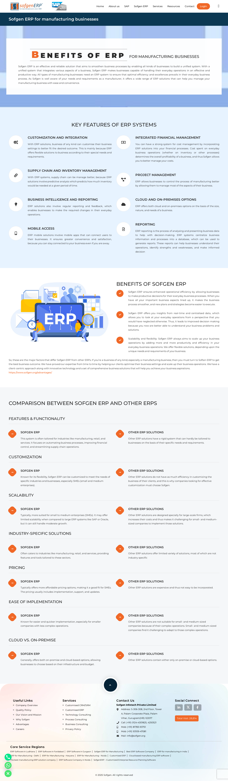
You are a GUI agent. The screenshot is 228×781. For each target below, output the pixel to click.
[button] (218, 6)
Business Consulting (76, 724)
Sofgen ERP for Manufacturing (108, 751)
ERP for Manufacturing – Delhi (24, 755)
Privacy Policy (73, 729)
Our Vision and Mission (28, 714)
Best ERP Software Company (140, 751)
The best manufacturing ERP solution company (33, 760)
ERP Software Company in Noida (74, 760)
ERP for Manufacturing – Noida (92, 755)
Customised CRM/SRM (77, 705)
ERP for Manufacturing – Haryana (58, 755)
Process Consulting (76, 719)
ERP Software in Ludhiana (22, 751)
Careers (20, 729)
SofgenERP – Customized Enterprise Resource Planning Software (125, 760)
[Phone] (8, 757)
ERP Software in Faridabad (51, 751)
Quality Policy (23, 710)
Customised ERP (74, 710)
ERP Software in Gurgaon (79, 751)
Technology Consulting (78, 714)
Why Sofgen (23, 719)
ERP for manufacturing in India (172, 751)
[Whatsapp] (8, 765)
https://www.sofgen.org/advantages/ (30, 372)
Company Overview (27, 705)
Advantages (22, 724)
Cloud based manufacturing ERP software (149, 755)
